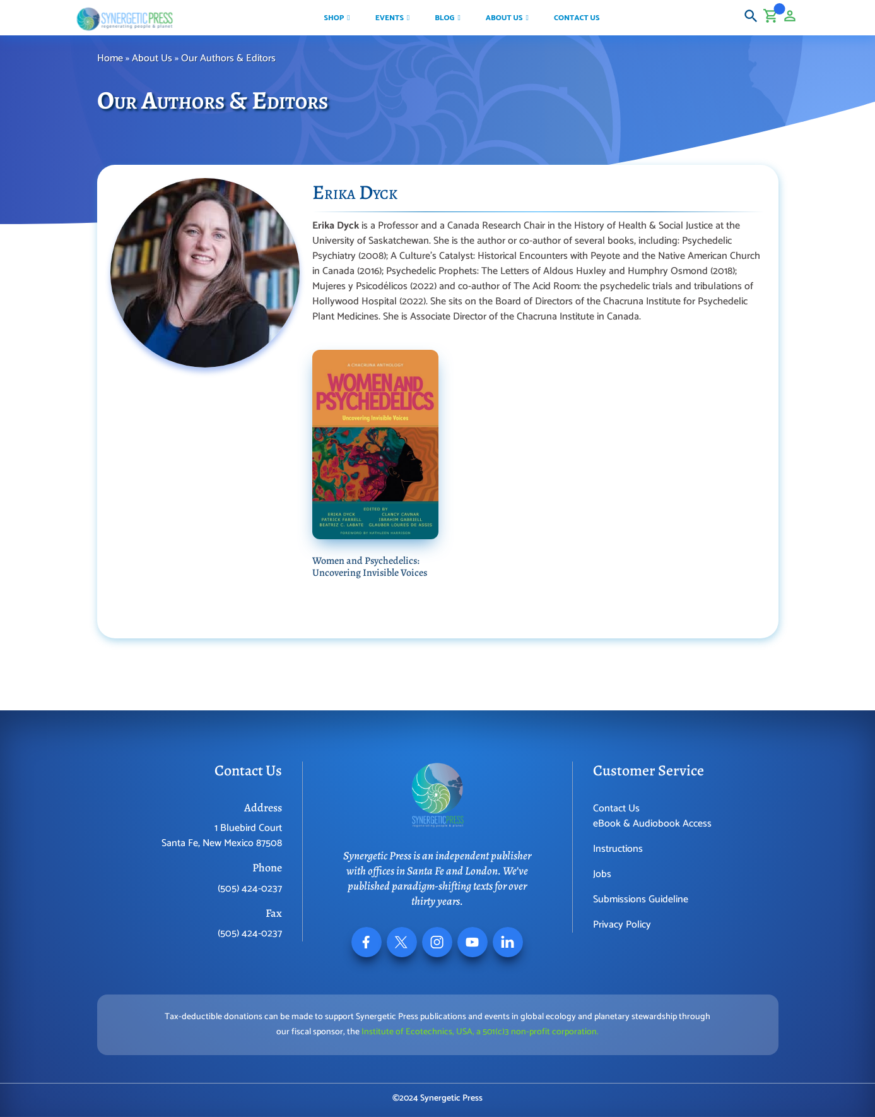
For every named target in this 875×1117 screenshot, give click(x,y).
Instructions (618, 848)
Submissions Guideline (640, 899)
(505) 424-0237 (250, 888)
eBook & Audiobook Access (652, 823)
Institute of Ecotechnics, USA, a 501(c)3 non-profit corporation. (480, 1032)
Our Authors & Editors (229, 58)
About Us (152, 58)
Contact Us (616, 808)
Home (110, 58)
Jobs (602, 874)
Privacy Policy (622, 924)
